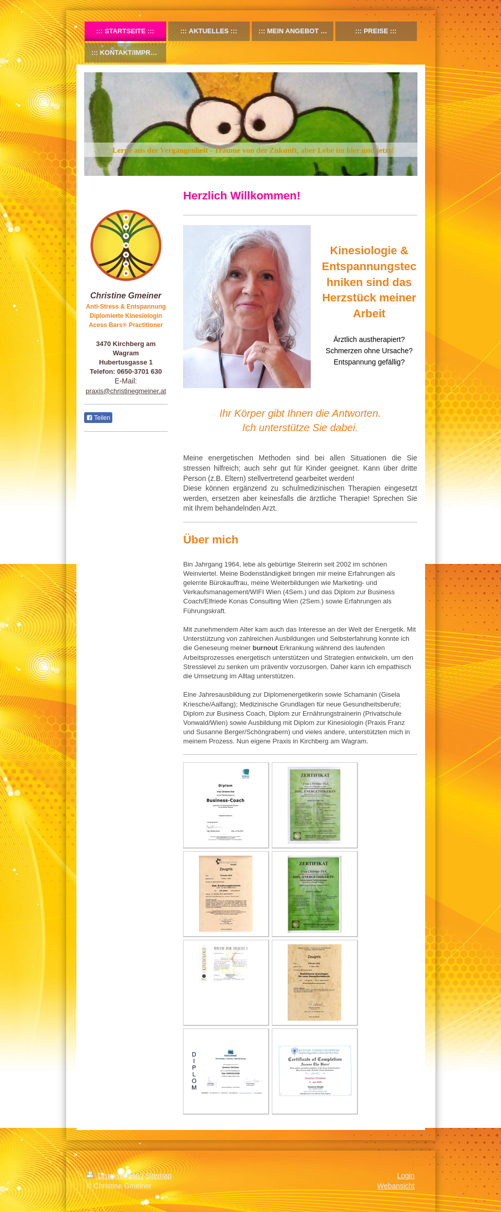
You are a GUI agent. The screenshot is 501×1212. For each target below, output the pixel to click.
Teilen (98, 417)
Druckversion (114, 1175)
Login (405, 1175)
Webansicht (396, 1186)
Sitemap (159, 1175)
